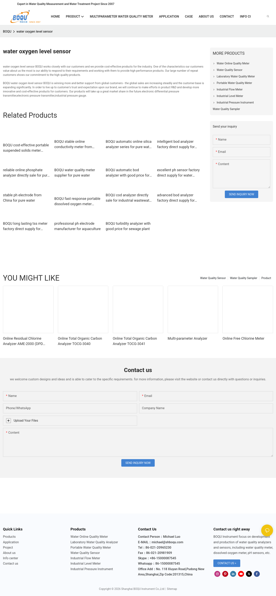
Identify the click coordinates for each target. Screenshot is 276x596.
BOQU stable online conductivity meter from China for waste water (73, 144)
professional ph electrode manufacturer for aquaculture (77, 226)
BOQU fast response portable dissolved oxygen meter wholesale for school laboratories (77, 201)
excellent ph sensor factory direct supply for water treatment (178, 173)
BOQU (7, 31)
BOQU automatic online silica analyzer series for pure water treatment (129, 144)
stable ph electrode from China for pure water (22, 197)
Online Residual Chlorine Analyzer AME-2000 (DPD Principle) (23, 341)
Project (8, 547)
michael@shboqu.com (167, 542)
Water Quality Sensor (213, 278)
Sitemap (171, 588)
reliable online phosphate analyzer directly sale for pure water (26, 173)
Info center (10, 558)
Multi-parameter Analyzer (187, 338)
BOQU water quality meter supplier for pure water (74, 172)
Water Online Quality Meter (89, 537)
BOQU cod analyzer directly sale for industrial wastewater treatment (129, 198)
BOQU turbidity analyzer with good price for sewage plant (128, 226)
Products (9, 537)
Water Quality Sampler (243, 278)
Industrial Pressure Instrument (92, 569)
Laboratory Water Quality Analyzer (94, 542)
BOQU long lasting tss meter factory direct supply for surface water (25, 226)
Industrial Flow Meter (85, 558)
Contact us (10, 563)
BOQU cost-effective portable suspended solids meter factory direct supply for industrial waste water (26, 148)
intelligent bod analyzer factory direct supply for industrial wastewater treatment (176, 144)
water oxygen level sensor (34, 31)
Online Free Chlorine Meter (243, 338)
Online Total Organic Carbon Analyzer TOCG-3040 (80, 341)
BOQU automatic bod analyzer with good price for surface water (127, 173)
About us (9, 553)
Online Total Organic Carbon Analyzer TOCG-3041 (135, 341)
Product (266, 278)
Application (11, 542)
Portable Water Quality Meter (91, 547)
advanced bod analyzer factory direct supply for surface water (176, 198)
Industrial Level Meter (86, 563)
